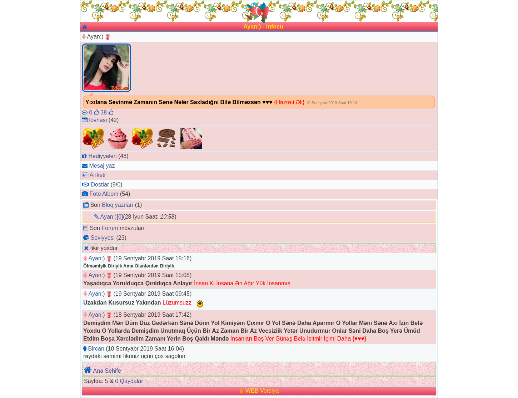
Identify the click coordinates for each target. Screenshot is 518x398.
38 (106, 112)
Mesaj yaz (102, 166)
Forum (109, 228)
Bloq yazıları (117, 205)
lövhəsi (98, 120)
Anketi (97, 175)
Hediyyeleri (102, 156)
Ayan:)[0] (111, 217)
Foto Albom (103, 194)
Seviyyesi (102, 238)
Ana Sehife (107, 371)
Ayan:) (97, 258)
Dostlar (100, 185)
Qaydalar (131, 381)
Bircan (96, 349)
